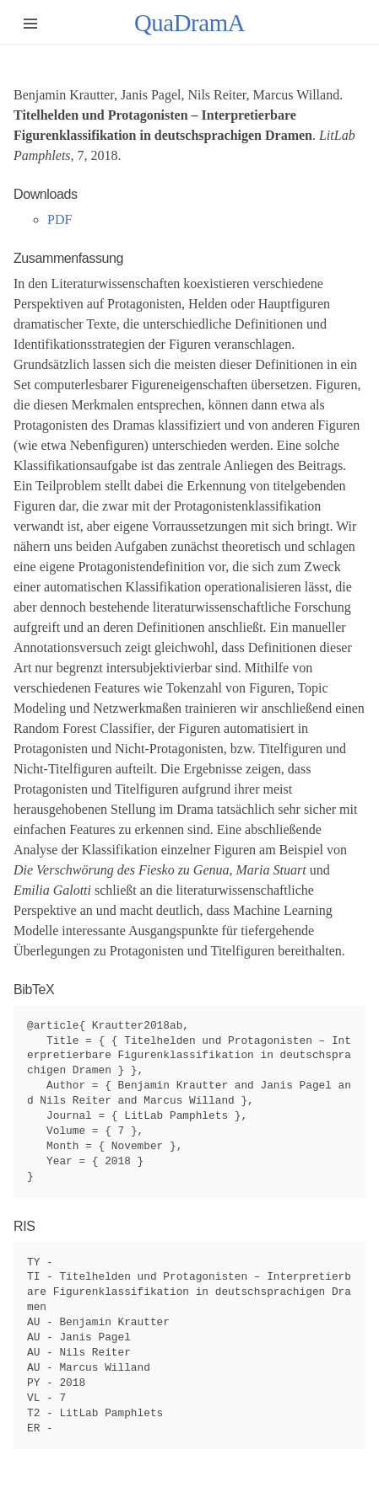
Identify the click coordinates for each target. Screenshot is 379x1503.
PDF (59, 219)
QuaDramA (189, 22)
